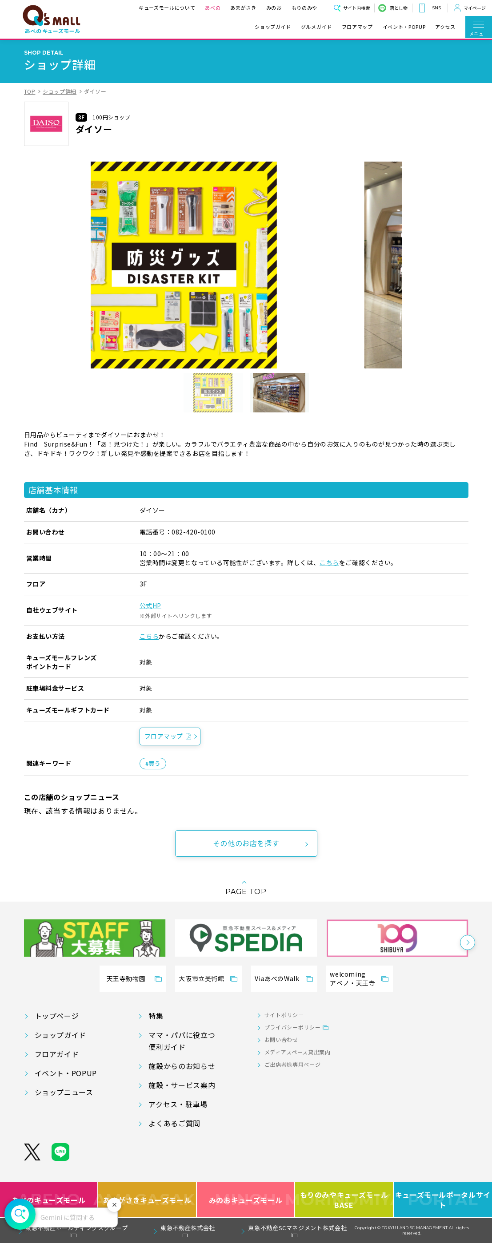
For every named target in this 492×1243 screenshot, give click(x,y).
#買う (153, 763)
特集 (155, 1015)
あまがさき (243, 7)
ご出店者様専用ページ (292, 1064)
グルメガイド (316, 27)
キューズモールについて (167, 7)
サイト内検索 (356, 7)
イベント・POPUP (404, 27)
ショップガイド (273, 27)
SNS (436, 8)
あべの (212, 7)
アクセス (445, 27)
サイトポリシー (284, 1014)
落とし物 (399, 7)
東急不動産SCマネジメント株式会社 (297, 1227)
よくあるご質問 (174, 1123)
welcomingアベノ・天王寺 (352, 978)
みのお (274, 7)
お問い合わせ (281, 1039)
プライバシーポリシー (292, 1027)
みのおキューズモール (245, 1199)
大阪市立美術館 (201, 978)
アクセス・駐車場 (177, 1104)
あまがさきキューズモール (147, 1199)
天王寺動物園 (126, 978)
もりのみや (304, 7)
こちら (329, 562)
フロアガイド (57, 1054)
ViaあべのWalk (277, 978)
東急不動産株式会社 (187, 1227)
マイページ (475, 7)
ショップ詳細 (59, 91)
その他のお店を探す (246, 843)
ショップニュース (64, 1092)
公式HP (150, 605)
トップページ (57, 1015)
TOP (30, 91)
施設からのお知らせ (181, 1066)
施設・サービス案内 (181, 1085)
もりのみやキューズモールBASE (344, 1199)
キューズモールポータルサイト (443, 1199)
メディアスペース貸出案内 (297, 1052)
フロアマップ (357, 27)
